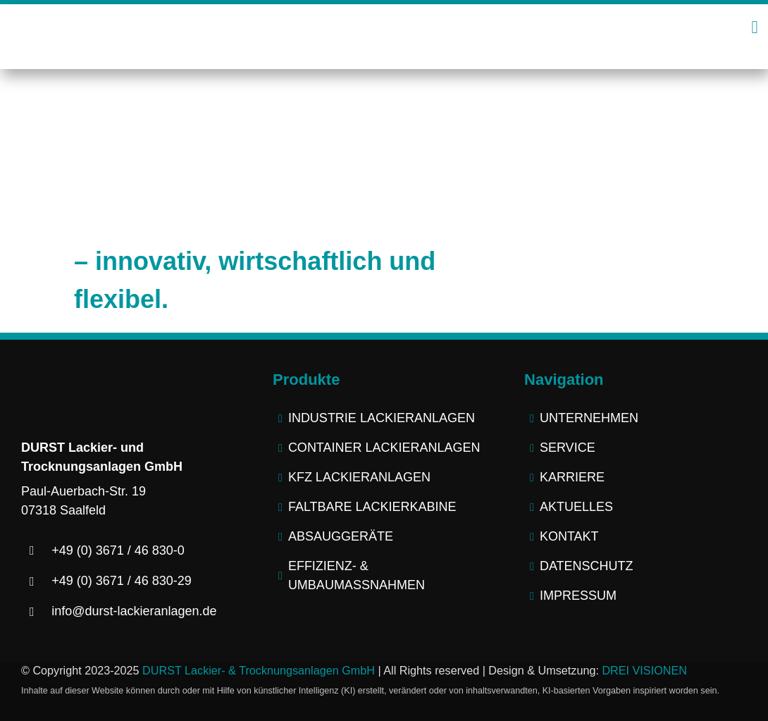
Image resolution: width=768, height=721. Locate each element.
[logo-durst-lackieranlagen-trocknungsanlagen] (384, 21)
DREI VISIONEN (644, 670)
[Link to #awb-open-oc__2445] (754, 27)
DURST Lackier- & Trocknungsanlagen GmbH (258, 670)
